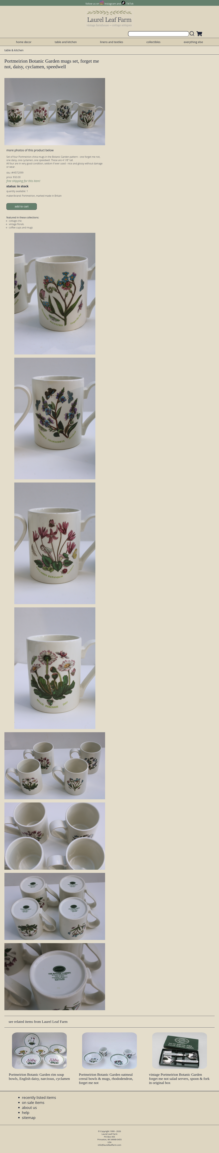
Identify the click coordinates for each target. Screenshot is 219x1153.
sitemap (29, 1117)
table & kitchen (14, 50)
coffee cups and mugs (21, 227)
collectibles (153, 42)
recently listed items (39, 1097)
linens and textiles (111, 42)
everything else (193, 42)
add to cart (22, 206)
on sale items (33, 1102)
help (25, 1112)
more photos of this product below (30, 150)
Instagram (110, 3)
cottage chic (15, 220)
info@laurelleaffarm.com (109, 1145)
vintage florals (16, 224)
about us (29, 1107)
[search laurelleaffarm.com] (192, 33)
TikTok (130, 3)
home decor (23, 42)
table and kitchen (66, 42)
